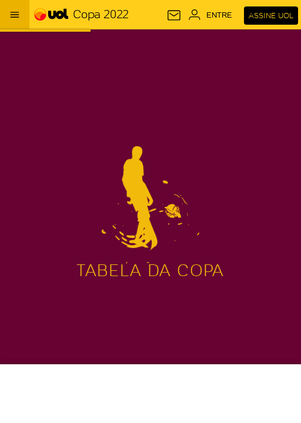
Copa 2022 (100, 14)
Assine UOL (271, 15)
